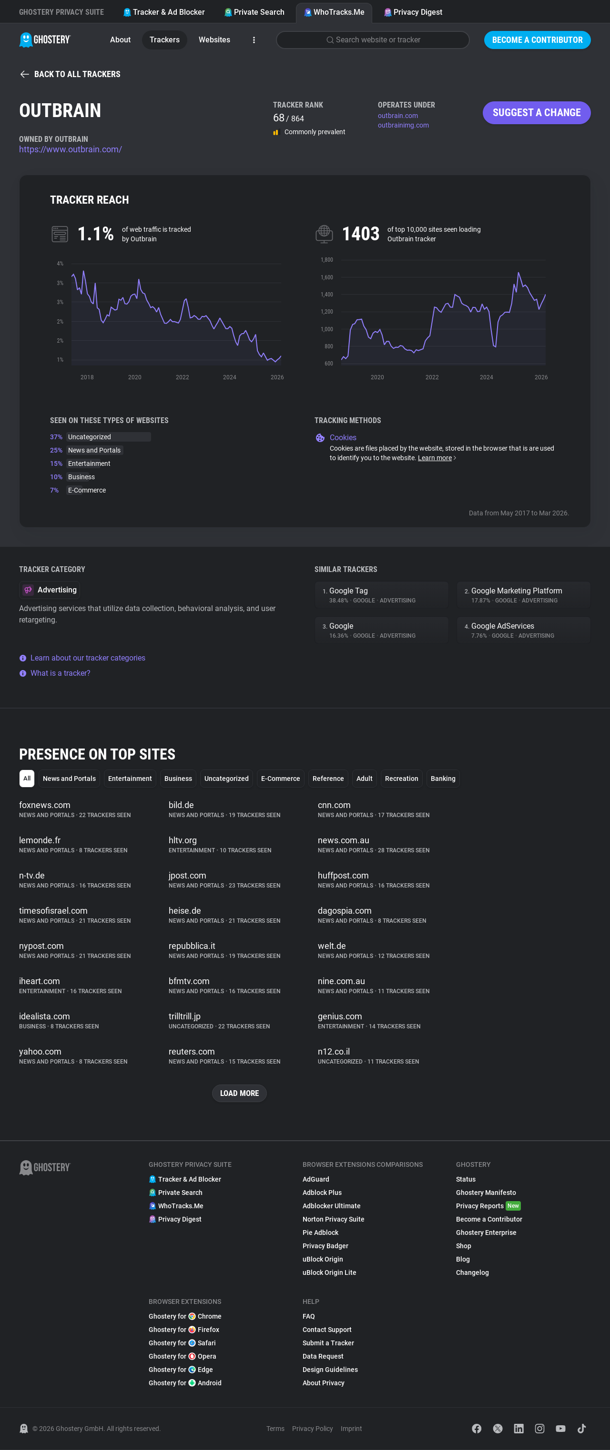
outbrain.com (398, 115)
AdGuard (316, 1180)
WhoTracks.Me (334, 12)
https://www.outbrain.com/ (70, 149)
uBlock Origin (323, 1259)
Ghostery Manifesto (486, 1193)
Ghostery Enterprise (486, 1233)
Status (466, 1180)
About (120, 39)
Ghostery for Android (185, 1383)
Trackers (165, 39)
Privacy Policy (312, 1429)
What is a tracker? (55, 673)
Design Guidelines (330, 1370)
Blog (463, 1259)
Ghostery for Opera (182, 1357)
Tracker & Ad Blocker (164, 12)
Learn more (438, 458)
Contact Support (327, 1330)
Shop (463, 1246)
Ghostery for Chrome (185, 1317)
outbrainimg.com (403, 125)
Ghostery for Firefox (184, 1330)
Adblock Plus (322, 1193)
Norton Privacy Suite (334, 1219)
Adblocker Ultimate (332, 1206)
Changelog (472, 1273)
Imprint (351, 1429)
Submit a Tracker (328, 1343)
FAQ (309, 1317)
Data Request (323, 1357)
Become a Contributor (537, 40)
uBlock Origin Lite (329, 1273)
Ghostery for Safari (182, 1343)
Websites (214, 39)
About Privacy (324, 1383)
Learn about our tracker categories (82, 657)
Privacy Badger (325, 1246)
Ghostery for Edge (181, 1370)
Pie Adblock (320, 1233)
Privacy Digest (413, 12)
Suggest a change (537, 112)
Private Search (254, 12)
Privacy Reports (488, 1206)
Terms (275, 1429)
